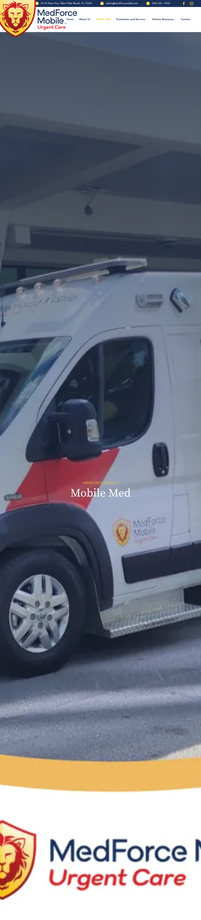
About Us (84, 19)
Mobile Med (103, 19)
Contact (185, 19)
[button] (131, 19)
